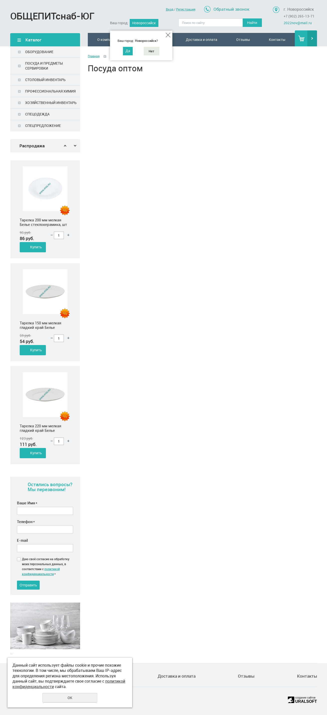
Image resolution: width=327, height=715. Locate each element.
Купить (36, 216)
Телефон (26, 521)
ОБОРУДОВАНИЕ (39, 51)
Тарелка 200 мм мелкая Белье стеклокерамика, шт (43, 294)
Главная (94, 56)
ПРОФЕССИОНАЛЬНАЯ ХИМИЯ (50, 91)
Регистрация (185, 9)
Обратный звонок (231, 9)
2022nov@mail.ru (298, 22)
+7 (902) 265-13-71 (299, 16)
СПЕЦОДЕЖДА (37, 114)
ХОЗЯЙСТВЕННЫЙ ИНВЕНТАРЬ (51, 102)
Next (75, 145)
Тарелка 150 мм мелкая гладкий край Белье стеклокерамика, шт (40, 397)
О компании (107, 39)
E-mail (22, 540)
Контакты (277, 39)
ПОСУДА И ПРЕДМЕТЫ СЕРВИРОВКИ (44, 66)
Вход (169, 9)
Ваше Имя (27, 502)
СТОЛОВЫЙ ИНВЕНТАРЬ (45, 79)
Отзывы (243, 39)
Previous (65, 145)
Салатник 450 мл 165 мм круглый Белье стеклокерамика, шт (41, 191)
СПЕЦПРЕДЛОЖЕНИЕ (43, 125)
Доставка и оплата (201, 39)
